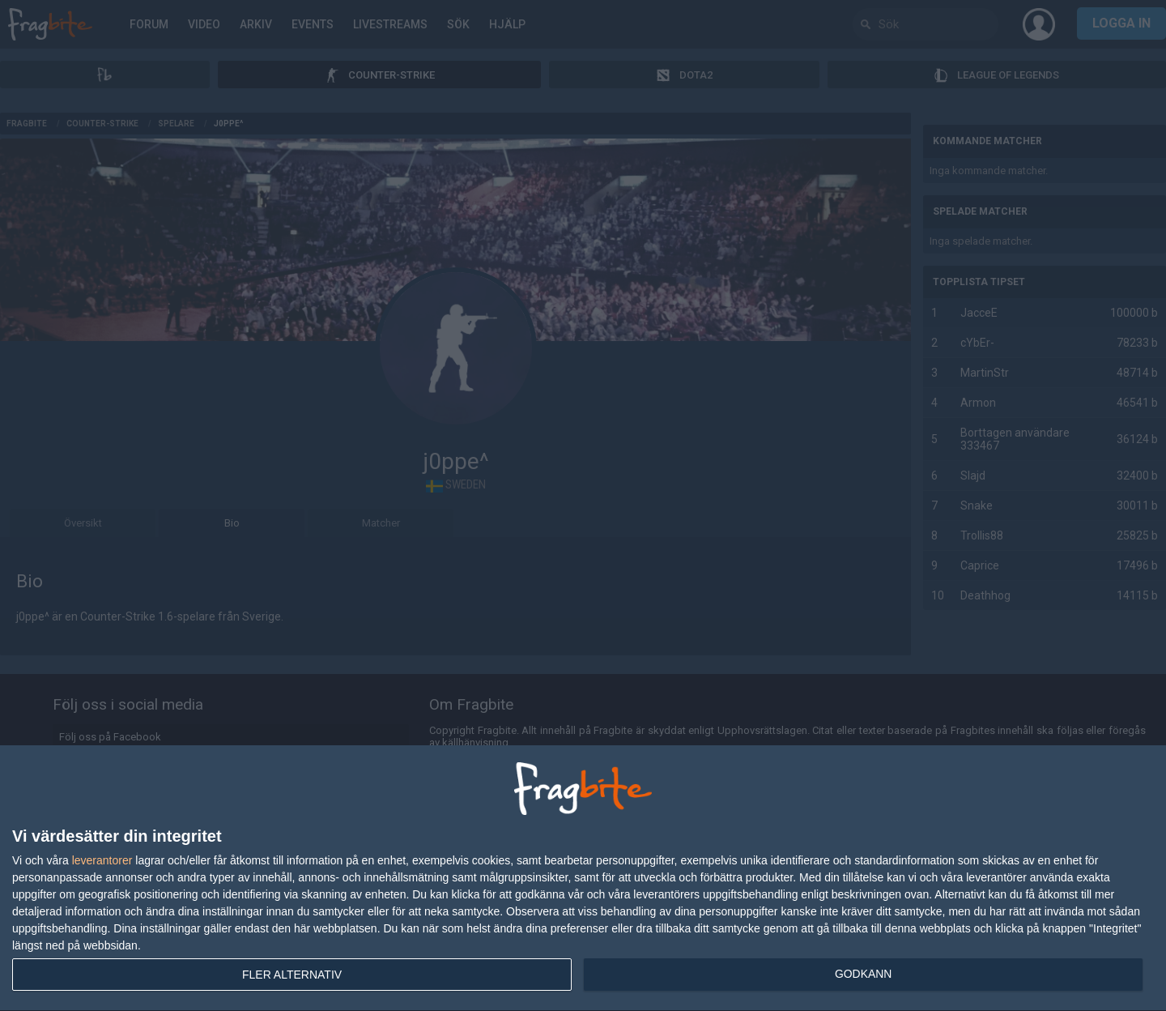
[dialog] (583, 878)
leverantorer (102, 860)
